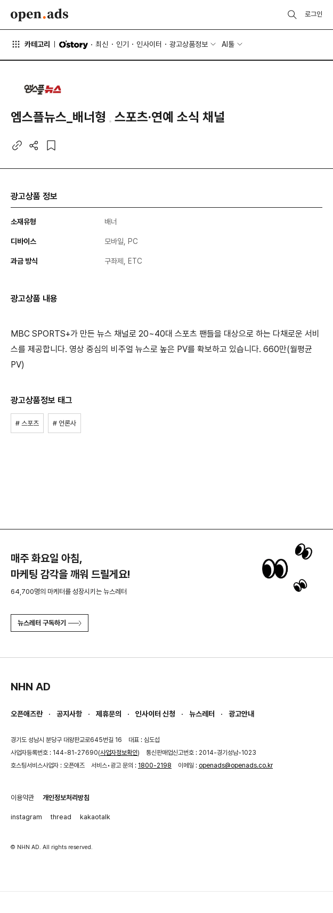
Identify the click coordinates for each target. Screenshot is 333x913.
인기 (122, 44)
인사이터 (149, 44)
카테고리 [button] (30, 44)
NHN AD (31, 686)
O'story (73, 44)
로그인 (313, 14)
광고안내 (241, 714)
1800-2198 (155, 765)
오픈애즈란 (27, 714)
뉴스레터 (202, 714)
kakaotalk (95, 817)
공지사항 (69, 714)
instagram (26, 817)
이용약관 (22, 798)
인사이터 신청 (155, 714)
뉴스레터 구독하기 (50, 623)
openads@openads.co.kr (236, 765)
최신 (101, 44)
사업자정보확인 (118, 752)
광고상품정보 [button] (188, 44)
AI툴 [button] (228, 44)
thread (61, 817)
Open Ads (39, 15)
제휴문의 (108, 714)
